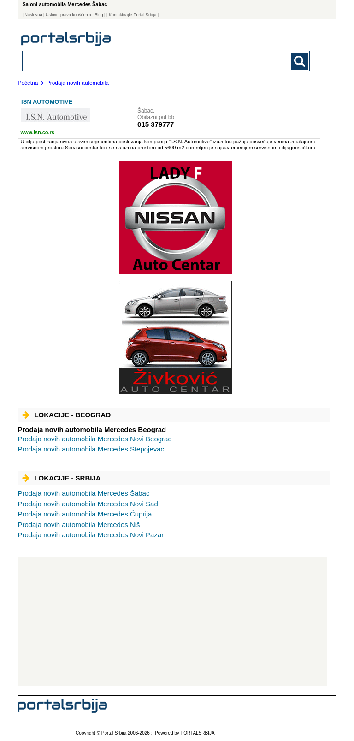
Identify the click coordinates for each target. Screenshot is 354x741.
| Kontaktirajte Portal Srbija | (132, 14)
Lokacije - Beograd (66, 415)
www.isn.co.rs (37, 132)
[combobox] (138, 60)
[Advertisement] (172, 621)
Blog (98, 14)
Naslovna (33, 14)
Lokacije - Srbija (61, 478)
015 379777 (155, 124)
